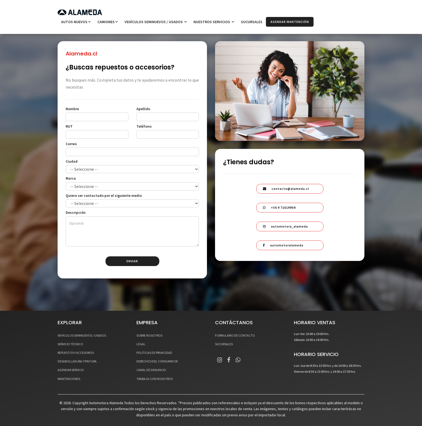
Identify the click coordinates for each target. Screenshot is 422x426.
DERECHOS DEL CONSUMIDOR (157, 361)
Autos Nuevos (75, 21)
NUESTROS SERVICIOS (214, 21)
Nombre (72, 108)
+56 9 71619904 (279, 207)
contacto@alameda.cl (286, 189)
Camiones (107, 21)
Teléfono (144, 126)
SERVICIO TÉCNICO (70, 344)
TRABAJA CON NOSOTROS (154, 379)
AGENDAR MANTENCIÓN (289, 22)
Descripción (76, 212)
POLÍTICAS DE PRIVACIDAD (154, 353)
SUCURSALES (251, 21)
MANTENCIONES (69, 379)
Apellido (143, 108)
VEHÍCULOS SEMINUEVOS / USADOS (156, 21)
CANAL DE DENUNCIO (151, 370)
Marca (71, 178)
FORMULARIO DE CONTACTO (235, 335)
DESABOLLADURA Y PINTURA (77, 361)
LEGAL (140, 344)
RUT (69, 126)
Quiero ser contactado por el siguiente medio (104, 195)
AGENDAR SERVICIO (71, 370)
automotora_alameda (285, 226)
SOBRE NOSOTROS (149, 335)
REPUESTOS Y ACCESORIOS (76, 353)
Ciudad (72, 161)
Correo (71, 143)
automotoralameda (283, 245)
